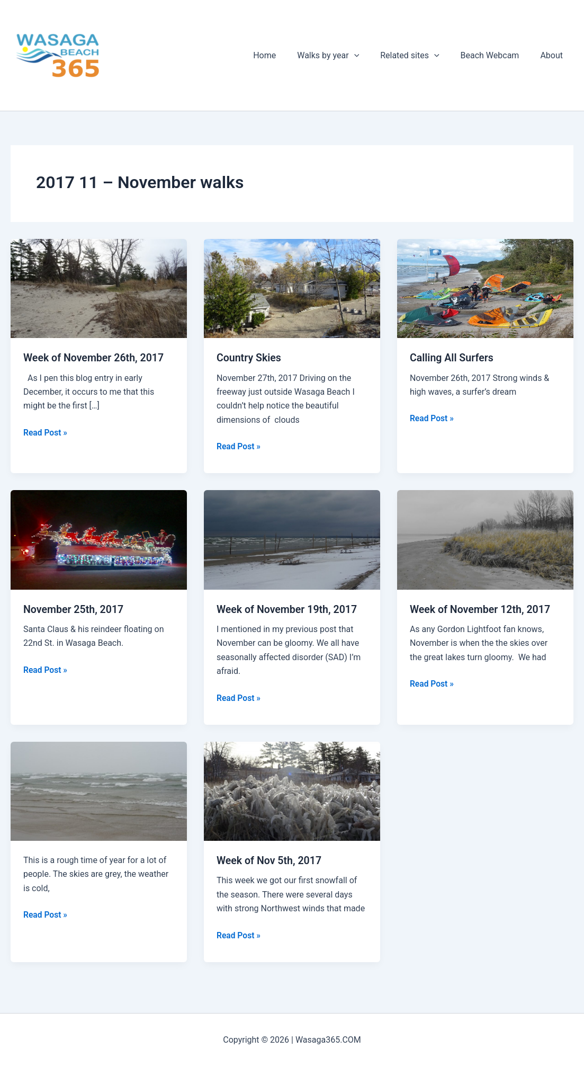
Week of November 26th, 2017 (95, 357)
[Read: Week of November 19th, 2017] (292, 539)
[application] (369, 55)
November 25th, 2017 (74, 608)
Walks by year (343, 55)
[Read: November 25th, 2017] (99, 539)
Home (283, 55)
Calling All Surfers (453, 357)
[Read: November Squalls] (99, 790)
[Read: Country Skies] (292, 288)
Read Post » (45, 432)
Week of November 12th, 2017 (481, 608)
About (553, 55)
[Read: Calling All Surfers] (485, 288)
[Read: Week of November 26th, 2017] (99, 288)
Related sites (420, 55)
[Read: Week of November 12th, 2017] (485, 539)
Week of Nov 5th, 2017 (270, 860)
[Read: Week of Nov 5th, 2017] (292, 790)
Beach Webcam (496, 55)
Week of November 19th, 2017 (288, 608)
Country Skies (250, 357)
